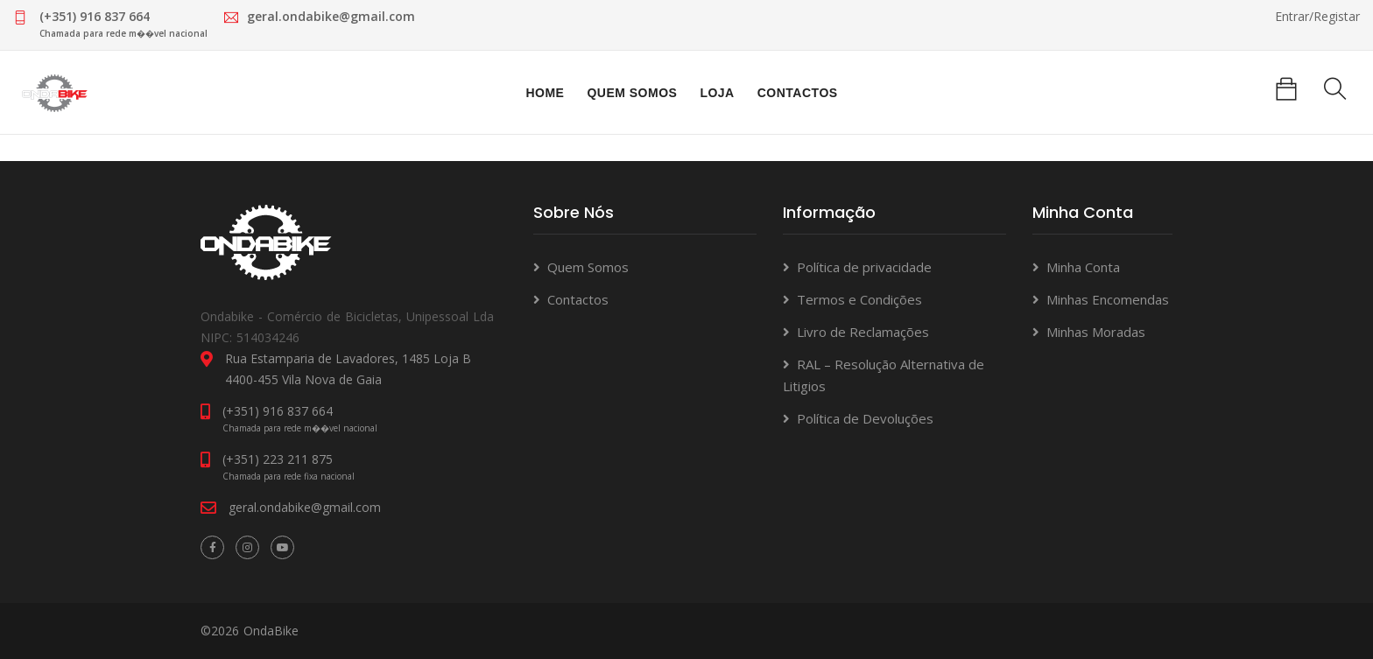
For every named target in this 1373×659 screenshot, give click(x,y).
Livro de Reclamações (863, 331)
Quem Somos (632, 93)
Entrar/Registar (1317, 16)
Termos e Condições (859, 299)
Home (544, 93)
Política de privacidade (864, 267)
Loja (717, 93)
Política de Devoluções (865, 418)
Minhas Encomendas (1107, 299)
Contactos (797, 93)
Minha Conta (1083, 267)
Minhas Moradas (1095, 331)
